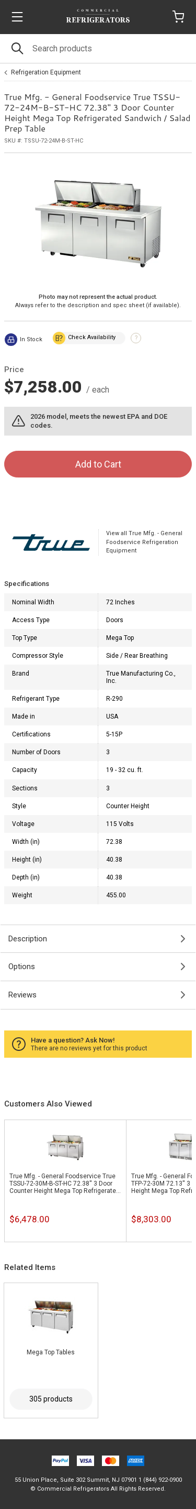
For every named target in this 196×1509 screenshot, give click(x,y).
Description (27, 938)
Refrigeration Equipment (46, 72)
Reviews (22, 995)
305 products (51, 1399)
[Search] (98, 48)
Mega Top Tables (51, 1352)
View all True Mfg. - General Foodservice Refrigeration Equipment (144, 542)
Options (21, 966)
